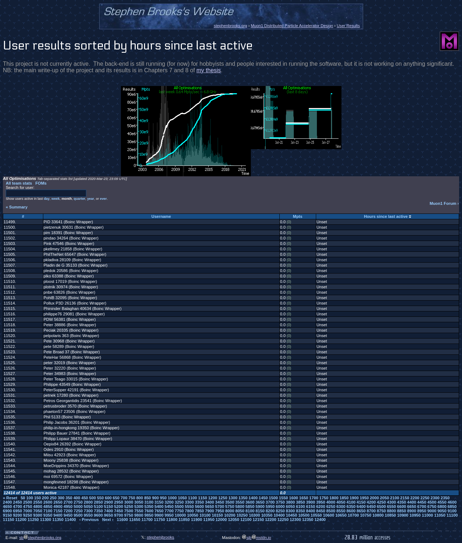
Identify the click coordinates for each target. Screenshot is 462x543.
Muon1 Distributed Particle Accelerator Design (292, 25)
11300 (45, 519)
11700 (147, 519)
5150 (108, 506)
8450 (320, 511)
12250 (283, 519)
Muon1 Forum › (444, 203)
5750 (229, 506)
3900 (310, 502)
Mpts (297, 216)
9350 (47, 515)
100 (29, 498)
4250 (381, 502)
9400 (57, 515)
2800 (88, 502)
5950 (270, 506)
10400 (279, 515)
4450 (421, 502)
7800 (189, 511)
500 (92, 498)
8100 (249, 511)
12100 (246, 519)
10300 (254, 515)
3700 (270, 502)
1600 (293, 498)
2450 (17, 502)
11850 (184, 519)
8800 (391, 511)
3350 (199, 502)
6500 (381, 506)
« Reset (10, 498)
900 (155, 498)
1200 (212, 498)
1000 (172, 498)
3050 (138, 502)
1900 (354, 498)
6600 (401, 506)
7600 (148, 511)
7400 (108, 511)
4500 (431, 502)
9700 (118, 515)
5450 (169, 506)
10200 (229, 515)
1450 (263, 498)
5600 (199, 506)
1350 (243, 498)
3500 (229, 502)
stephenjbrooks (160, 537)
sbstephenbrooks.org (40, 537)
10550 (316, 515)
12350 (307, 519)
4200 (371, 502)
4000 (330, 502)
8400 (310, 511)
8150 (260, 511)
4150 (361, 502)
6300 (340, 506)
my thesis (208, 70)
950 (163, 498)
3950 (320, 502)
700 (124, 498)
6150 (310, 506)
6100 (300, 506)
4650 (7, 506)
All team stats (19, 183)
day (46, 199)
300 (61, 498)
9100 (452, 511)
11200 (20, 519)
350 (69, 498)
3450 (219, 502)
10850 (390, 515)
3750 (280, 502)
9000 (431, 511)
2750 (78, 502)
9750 (128, 515)
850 (147, 498)
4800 (37, 506)
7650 (159, 511)
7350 (98, 511)
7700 (169, 511)
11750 (159, 519)
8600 (351, 511)
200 (45, 498)
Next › (107, 519)
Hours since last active (385, 216)
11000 (427, 515)
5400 (159, 506)
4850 (47, 506)
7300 (88, 511)
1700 (313, 498)
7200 (68, 511)
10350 (267, 515)
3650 (260, 502)
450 (84, 498)
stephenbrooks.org (230, 25)
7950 (219, 511)
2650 (57, 502)
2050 (384, 498)
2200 (414, 498)
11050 (439, 515)
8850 (401, 511)
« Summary (16, 207)
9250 (27, 515)
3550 (239, 502)
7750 (179, 511)
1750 (323, 498)
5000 (78, 506)
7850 (199, 511)
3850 (300, 502)
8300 (290, 511)
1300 (232, 498)
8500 (330, 511)
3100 (148, 502)
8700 (371, 511)
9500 (78, 515)
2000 (374, 498)
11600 (122, 519)
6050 (290, 506)
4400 (411, 502)
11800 (171, 519)
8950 (421, 511)
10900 (402, 515)
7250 (78, 511)
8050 (239, 511)
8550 (340, 511)
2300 (435, 498)
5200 (118, 506)
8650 (361, 511)
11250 (33, 519)
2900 (108, 502)
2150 (404, 498)
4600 (452, 502)
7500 (128, 511)
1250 (222, 498)
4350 (401, 502)
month (66, 199)
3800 (290, 502)
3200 (169, 502)
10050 (192, 515)
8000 (229, 511)
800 (139, 498)
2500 (27, 502)
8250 (280, 511)
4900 (57, 506)
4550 (441, 502)
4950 (68, 506)
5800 (239, 506)
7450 (118, 511)
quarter (79, 199)
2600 (47, 502)
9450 (68, 515)
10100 (204, 515)
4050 (340, 502)
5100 (98, 506)
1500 (273, 498)
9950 (169, 515)
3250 (179, 502)
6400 (361, 506)
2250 (425, 498)
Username (161, 216)
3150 (159, 502)
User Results (348, 25)
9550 (88, 515)
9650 (108, 515)
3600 (249, 502)
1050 (182, 498)
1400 (253, 498)
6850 (452, 506)
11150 (8, 519)
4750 (27, 506)
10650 (340, 515)
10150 (217, 515)
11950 (208, 519)
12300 (295, 519)
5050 (88, 506)
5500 (179, 506)
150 (37, 498)
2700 (68, 502)
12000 (221, 519)
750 (131, 498)
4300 (391, 502)
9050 (441, 511)
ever (103, 199)
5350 (148, 506)
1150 (202, 498)
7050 (37, 511)
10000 (180, 515)
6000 (280, 506)
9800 (138, 515)
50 (23, 498)
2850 (98, 502)
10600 (328, 515)
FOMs (41, 183)
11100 (452, 515)
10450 (291, 515)
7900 (209, 511)
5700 (219, 506)
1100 (192, 498)
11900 (196, 519)
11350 (58, 519)
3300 (189, 502)
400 (76, 498)
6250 (330, 506)
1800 (334, 498)
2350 (445, 498)
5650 (209, 506)
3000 (128, 502)
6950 (17, 511)
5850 (249, 506)
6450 (371, 506)
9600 (98, 515)
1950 (364, 498)
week (55, 199)
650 (116, 498)
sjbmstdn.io (256, 537)
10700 (353, 515)
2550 (37, 502)
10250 (242, 515)
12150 (258, 519)
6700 (421, 506)
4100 (351, 502)
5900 (260, 506)
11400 (70, 519)
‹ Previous (89, 519)
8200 (270, 511)
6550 (391, 506)
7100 (47, 511)
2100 (394, 498)
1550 (283, 498)
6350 (351, 506)
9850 (148, 515)
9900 (159, 515)
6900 (7, 511)
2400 (7, 502)
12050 (233, 519)
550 (100, 498)
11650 (134, 519)
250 (53, 498)
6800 (441, 506)
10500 (303, 515)
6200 (320, 506)
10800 (378, 515)
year (90, 199)
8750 (381, 511)
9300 (37, 515)
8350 (300, 511)
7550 (138, 511)
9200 (17, 515)
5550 (189, 506)
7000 (27, 511)
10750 (365, 515)
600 (108, 498)
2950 (118, 502)
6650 (411, 506)
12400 (320, 519)
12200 (270, 519)
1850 (344, 498)
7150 (57, 511)
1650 (303, 498)
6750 (431, 506)
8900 (411, 511)
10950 (414, 515)
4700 (17, 506)
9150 (7, 515)
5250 (128, 506)
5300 (138, 506)
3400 (209, 502)
